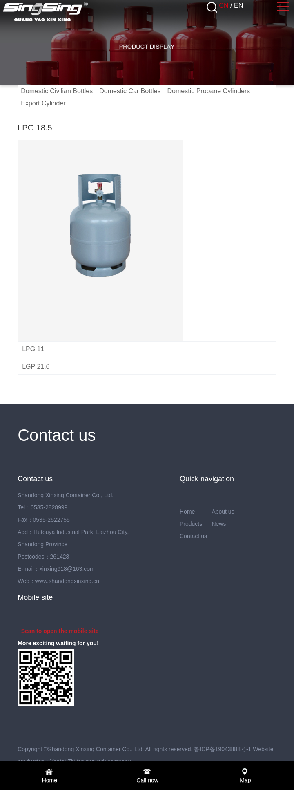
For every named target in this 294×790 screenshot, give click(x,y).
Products (191, 524)
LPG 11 (33, 349)
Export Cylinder (43, 103)
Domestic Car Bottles (129, 91)
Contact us (193, 536)
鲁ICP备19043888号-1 (222, 749)
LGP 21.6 (35, 366)
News (219, 524)
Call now (147, 780)
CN (224, 5)
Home (187, 511)
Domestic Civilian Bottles (57, 91)
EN (238, 5)
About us (223, 511)
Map (245, 780)
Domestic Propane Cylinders (208, 91)
